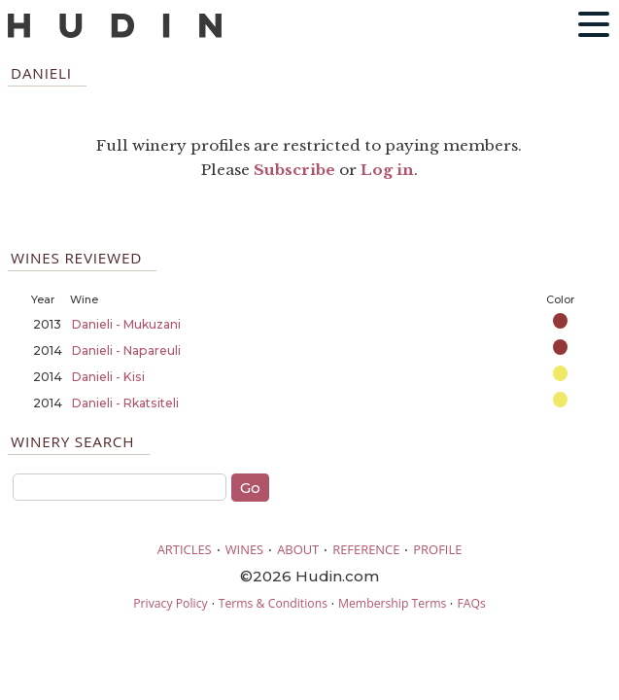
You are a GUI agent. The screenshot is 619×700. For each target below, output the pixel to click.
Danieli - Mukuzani (126, 324)
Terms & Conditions (273, 603)
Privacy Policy (170, 603)
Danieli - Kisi (108, 376)
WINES (244, 549)
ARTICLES (184, 549)
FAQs (471, 603)
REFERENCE (365, 549)
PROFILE (437, 549)
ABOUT (298, 549)
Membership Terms (392, 603)
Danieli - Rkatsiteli (125, 403)
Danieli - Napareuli (126, 350)
